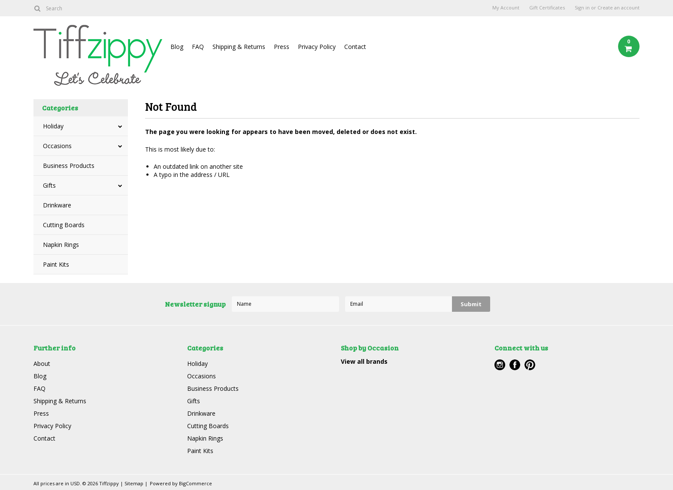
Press (281, 47)
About (41, 363)
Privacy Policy (317, 47)
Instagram (499, 364)
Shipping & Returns (238, 47)
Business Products (68, 165)
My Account (505, 8)
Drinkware (57, 205)
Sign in (582, 8)
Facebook (514, 364)
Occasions (57, 146)
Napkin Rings (61, 244)
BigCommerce (195, 483)
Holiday (53, 126)
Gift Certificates (547, 8)
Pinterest (529, 364)
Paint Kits (56, 264)
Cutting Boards (64, 225)
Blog (176, 47)
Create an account (618, 8)
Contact (355, 47)
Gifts (49, 185)
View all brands (364, 361)
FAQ (198, 47)
